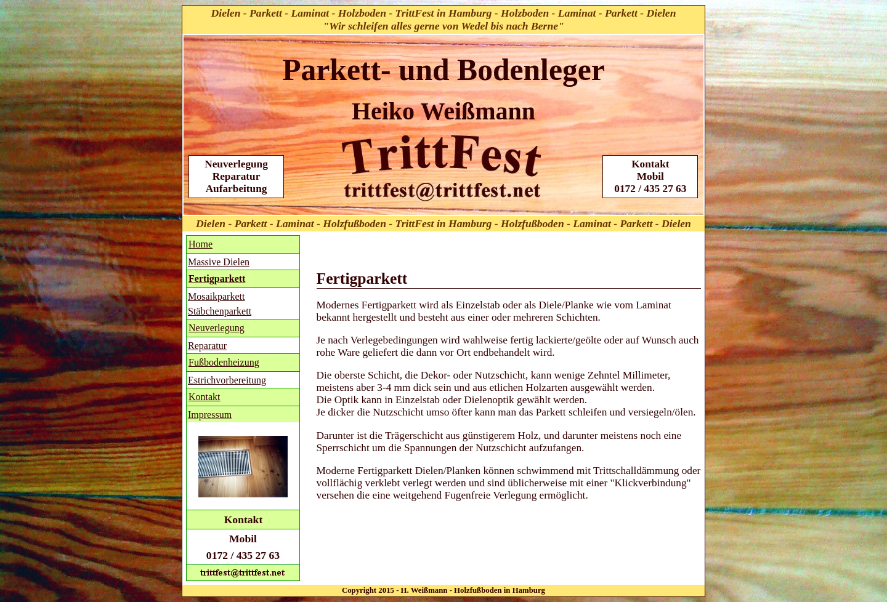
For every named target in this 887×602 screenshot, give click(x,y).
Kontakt (204, 396)
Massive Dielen (218, 262)
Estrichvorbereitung (227, 380)
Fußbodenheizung (223, 362)
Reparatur (207, 345)
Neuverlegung (216, 328)
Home (200, 244)
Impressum (210, 414)
